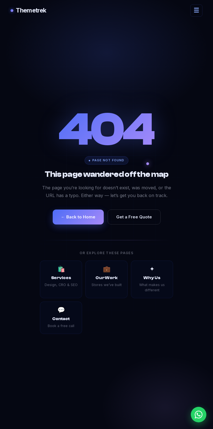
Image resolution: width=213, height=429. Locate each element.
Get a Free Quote (134, 216)
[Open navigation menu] (196, 10)
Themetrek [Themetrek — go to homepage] (28, 10)
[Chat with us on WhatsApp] (198, 414)
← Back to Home (78, 216)
